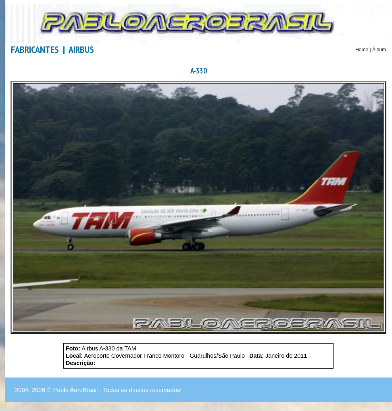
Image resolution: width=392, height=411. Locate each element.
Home (361, 49)
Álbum (379, 49)
